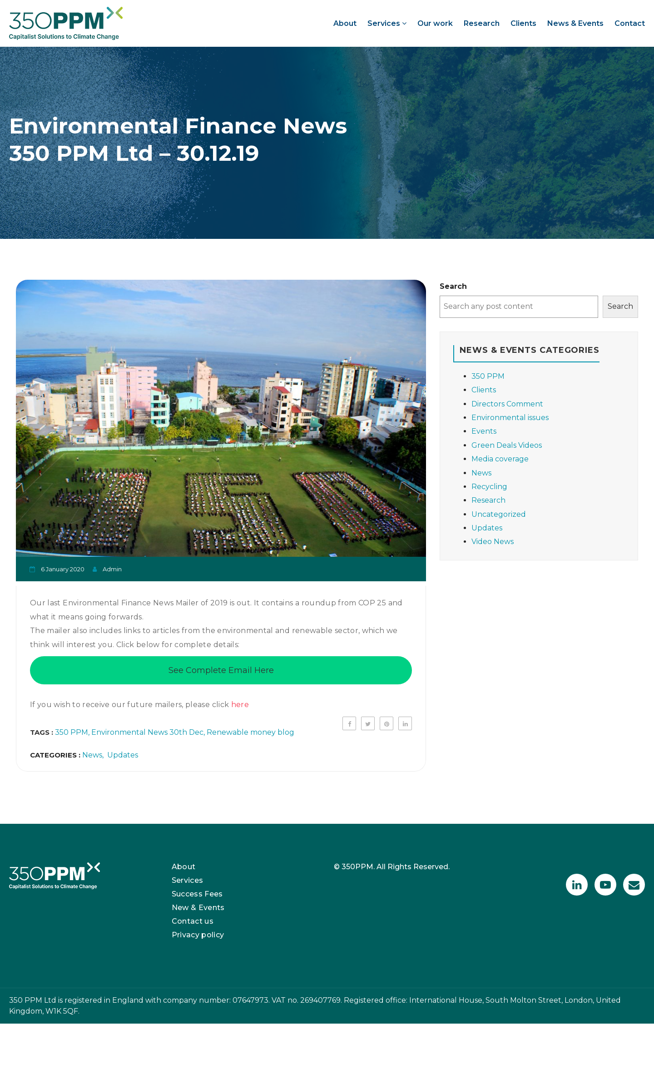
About (345, 23)
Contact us (193, 921)
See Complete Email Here (221, 670)
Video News (492, 541)
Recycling (489, 486)
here (240, 704)
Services (386, 23)
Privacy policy (198, 935)
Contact (629, 23)
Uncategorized (498, 514)
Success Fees (197, 894)
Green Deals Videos (506, 445)
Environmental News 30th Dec (147, 732)
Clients (523, 23)
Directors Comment (507, 404)
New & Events (198, 907)
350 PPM (71, 732)
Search (453, 286)
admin (112, 569)
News (92, 755)
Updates (122, 755)
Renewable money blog (250, 732)
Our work (435, 23)
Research (482, 23)
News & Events (575, 23)
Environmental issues (510, 417)
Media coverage (500, 459)
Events (483, 431)
